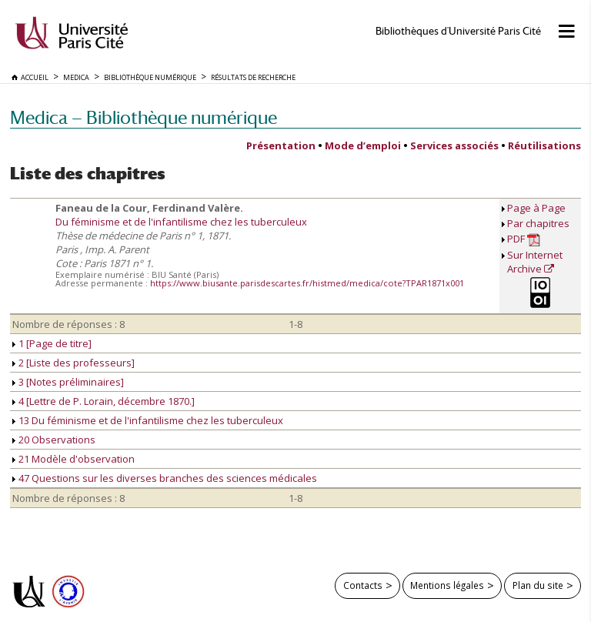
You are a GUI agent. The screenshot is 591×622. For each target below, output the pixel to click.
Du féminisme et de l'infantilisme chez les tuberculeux (181, 222)
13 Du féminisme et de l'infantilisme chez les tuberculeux (147, 420)
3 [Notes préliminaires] (68, 382)
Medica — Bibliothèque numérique (143, 117)
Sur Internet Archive (535, 262)
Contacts (362, 585)
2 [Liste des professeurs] (73, 363)
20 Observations (53, 439)
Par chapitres (538, 223)
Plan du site (538, 585)
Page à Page (536, 208)
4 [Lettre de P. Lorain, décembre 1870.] (103, 401)
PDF (523, 239)
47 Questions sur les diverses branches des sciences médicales (164, 478)
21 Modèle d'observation (73, 459)
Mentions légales (447, 585)
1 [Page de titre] (52, 343)
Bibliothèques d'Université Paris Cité (458, 31)
